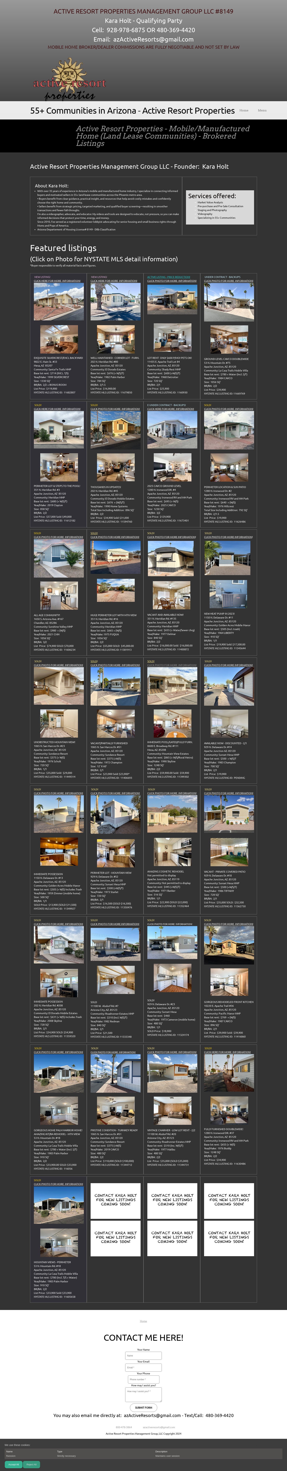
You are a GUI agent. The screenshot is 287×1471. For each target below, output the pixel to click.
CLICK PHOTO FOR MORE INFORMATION (171, 537)
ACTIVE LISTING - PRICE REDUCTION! (168, 277)
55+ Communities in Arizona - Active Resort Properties (132, 110)
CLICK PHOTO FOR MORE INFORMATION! (172, 280)
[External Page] (59, 319)
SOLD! (94, 533)
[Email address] (157, 1427)
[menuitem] (244, 111)
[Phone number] (122, 1427)
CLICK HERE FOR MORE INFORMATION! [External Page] (57, 280)
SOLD (94, 661)
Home (143, 1321)
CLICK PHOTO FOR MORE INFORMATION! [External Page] (228, 280)
